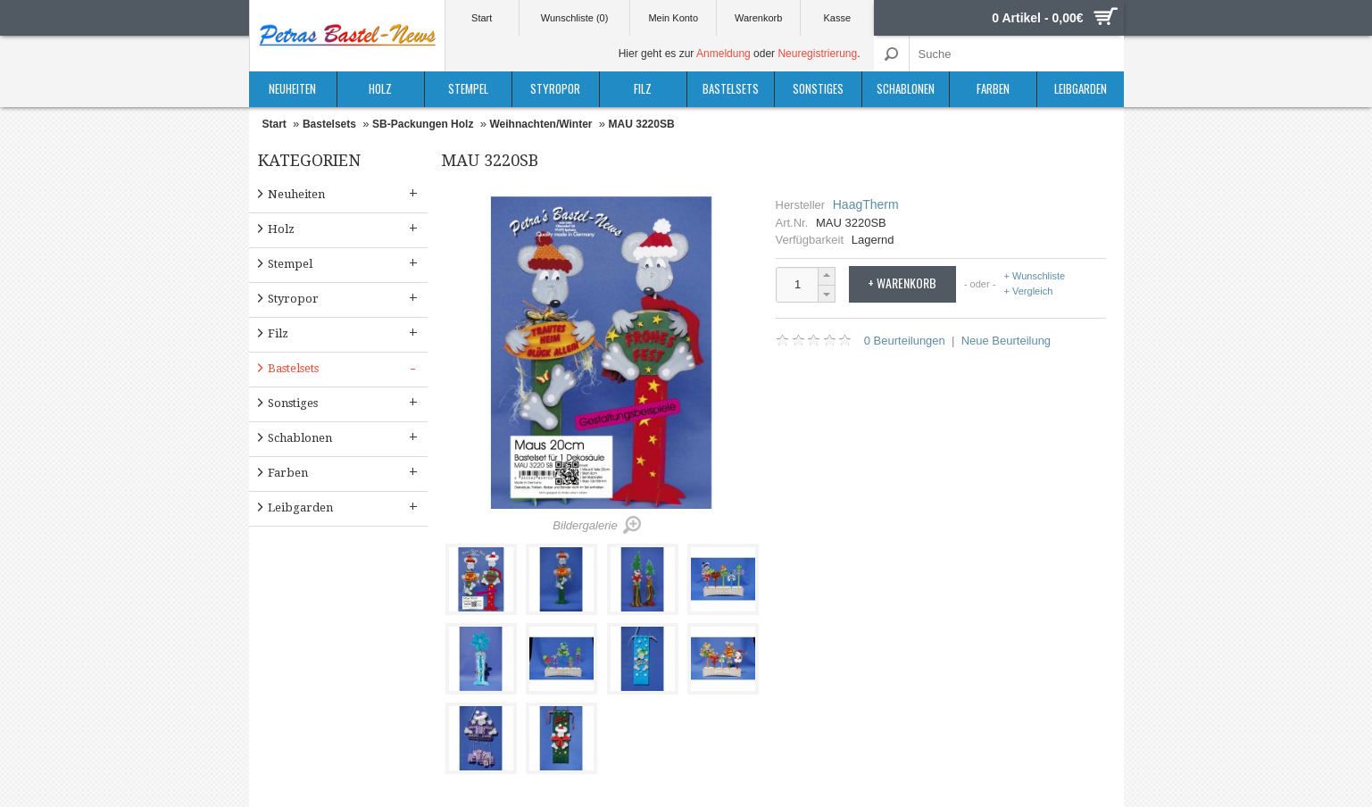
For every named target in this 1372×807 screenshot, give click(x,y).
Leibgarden (1080, 88)
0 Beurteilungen (904, 340)
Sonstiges (818, 88)
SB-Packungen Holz (422, 124)
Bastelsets (731, 88)
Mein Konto (673, 17)
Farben (993, 88)
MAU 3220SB (642, 124)
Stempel (468, 88)
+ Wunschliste (1035, 276)
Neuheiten (292, 88)
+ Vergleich (1028, 291)
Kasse (838, 17)
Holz (380, 88)
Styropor (555, 88)
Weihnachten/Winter (540, 124)
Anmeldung (723, 53)
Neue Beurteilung (1006, 340)
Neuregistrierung (817, 53)
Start (481, 17)
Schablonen (906, 88)
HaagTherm (866, 204)
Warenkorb (758, 17)
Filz (643, 88)
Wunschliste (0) (575, 17)
